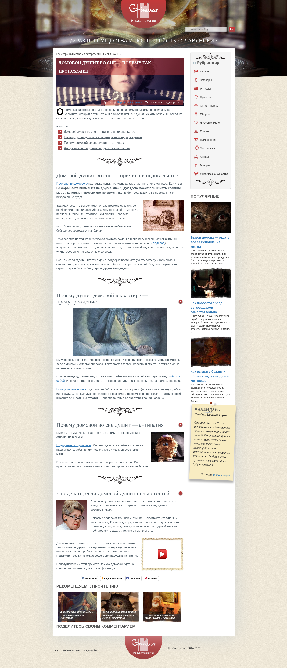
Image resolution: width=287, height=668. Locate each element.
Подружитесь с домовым (73, 445)
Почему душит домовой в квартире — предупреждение (103, 137)
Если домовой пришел (72, 389)
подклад (159, 243)
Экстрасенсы (205, 148)
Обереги (202, 114)
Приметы (202, 97)
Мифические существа (211, 174)
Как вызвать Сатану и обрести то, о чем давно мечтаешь (210, 376)
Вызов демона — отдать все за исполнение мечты (210, 242)
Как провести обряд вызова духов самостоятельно (206, 307)
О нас (56, 650)
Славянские (110, 54)
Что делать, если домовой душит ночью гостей (97, 148)
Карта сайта (90, 650)
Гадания (202, 71)
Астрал (201, 157)
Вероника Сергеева (129, 102)
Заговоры (203, 80)
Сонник (201, 131)
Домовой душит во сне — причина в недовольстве (99, 131)
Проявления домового (72, 183)
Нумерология (205, 140)
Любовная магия (207, 123)
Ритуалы (202, 88)
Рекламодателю (71, 650)
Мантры (202, 165)
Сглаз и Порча (206, 105)
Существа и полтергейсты (85, 54)
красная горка (221, 475)
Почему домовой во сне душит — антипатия (95, 142)
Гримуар (61, 54)
